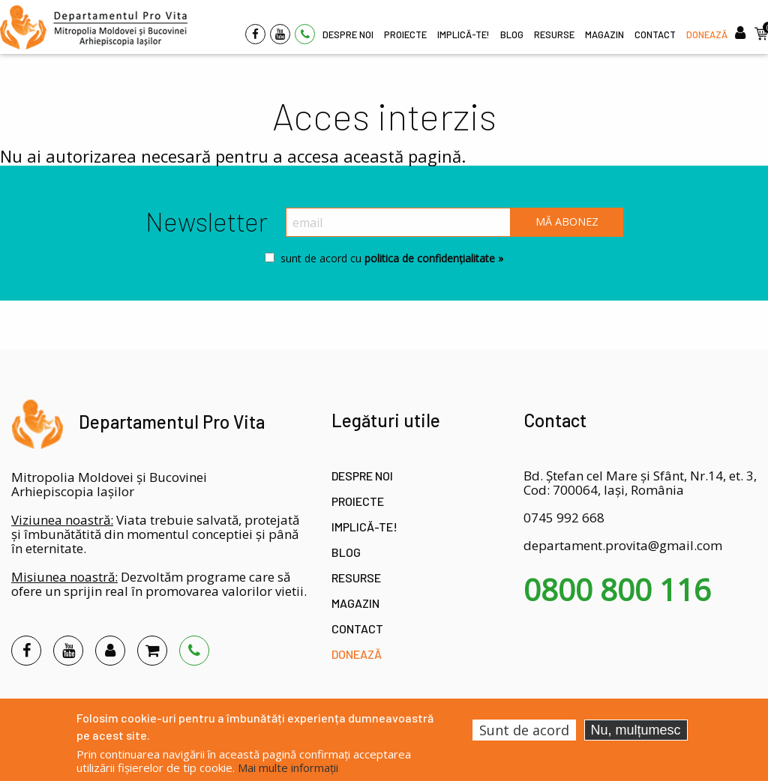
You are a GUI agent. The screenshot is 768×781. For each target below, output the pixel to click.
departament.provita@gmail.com (623, 545)
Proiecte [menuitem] (405, 34)
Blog (346, 552)
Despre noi (362, 475)
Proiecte (358, 501)
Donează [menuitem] (707, 34)
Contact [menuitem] (655, 34)
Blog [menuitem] (512, 34)
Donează (357, 654)
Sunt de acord (524, 730)
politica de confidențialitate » (432, 258)
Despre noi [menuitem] (348, 34)
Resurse (356, 577)
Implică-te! (365, 526)
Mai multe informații (288, 767)
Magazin (356, 603)
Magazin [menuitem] (604, 34)
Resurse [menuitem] (554, 34)
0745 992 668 (564, 517)
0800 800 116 (617, 589)
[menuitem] (94, 27)
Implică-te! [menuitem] (463, 34)
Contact (357, 628)
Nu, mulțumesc (636, 730)
